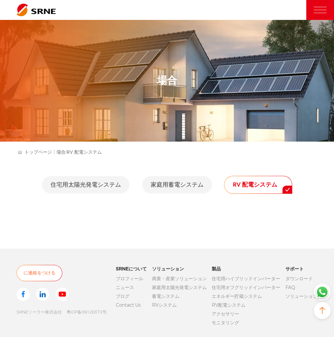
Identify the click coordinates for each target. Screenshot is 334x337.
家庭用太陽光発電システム (179, 287)
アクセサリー (225, 314)
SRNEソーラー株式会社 (39, 311)
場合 (61, 152)
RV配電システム (229, 305)
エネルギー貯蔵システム (237, 296)
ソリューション (168, 269)
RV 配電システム (84, 152)
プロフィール (129, 279)
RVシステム (164, 305)
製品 (216, 269)
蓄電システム (165, 296)
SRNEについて (131, 269)
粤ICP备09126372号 (87, 311)
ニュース (125, 287)
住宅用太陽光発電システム (86, 185)
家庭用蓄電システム (177, 185)
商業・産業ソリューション (179, 279)
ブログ (122, 296)
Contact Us (128, 305)
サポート (294, 269)
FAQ (290, 287)
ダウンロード (299, 279)
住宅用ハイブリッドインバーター (246, 279)
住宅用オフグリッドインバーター (246, 287)
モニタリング (225, 323)
